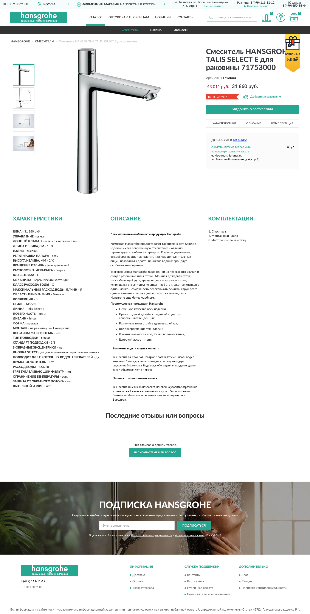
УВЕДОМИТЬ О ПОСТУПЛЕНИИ (252, 109)
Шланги (156, 30)
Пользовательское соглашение (208, 594)
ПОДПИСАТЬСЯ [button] (194, 525)
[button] (256, 6)
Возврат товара (143, 588)
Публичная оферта (200, 588)
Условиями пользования (189, 535)
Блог (245, 575)
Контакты (185, 17)
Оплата (137, 581)
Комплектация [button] (282, 123)
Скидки (247, 581)
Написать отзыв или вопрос (155, 452)
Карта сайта (195, 581)
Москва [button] (240, 140)
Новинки (163, 17)
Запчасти (181, 30)
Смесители (130, 30)
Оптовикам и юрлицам (128, 17)
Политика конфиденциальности (264, 588)
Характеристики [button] (224, 123)
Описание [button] (253, 123)
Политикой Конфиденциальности (151, 535)
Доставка (139, 575)
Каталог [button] (95, 17)
